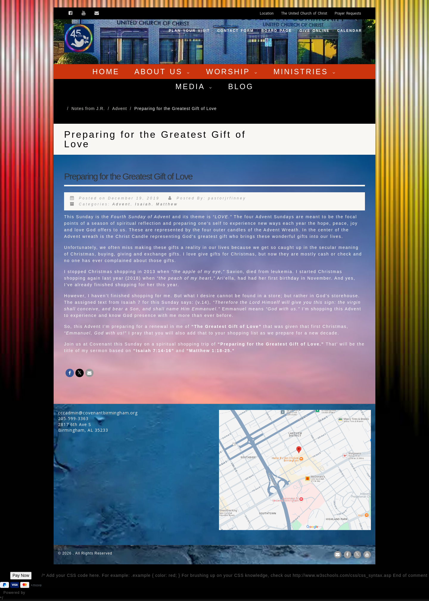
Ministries (305, 71)
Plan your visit (189, 31)
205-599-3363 (73, 418)
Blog (241, 86)
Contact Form (235, 31)
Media (194, 86)
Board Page (276, 31)
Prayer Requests (348, 13)
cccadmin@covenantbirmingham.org (98, 413)
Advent (121, 204)
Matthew (167, 204)
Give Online (314, 31)
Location (266, 13)
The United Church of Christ (304, 13)
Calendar (349, 31)
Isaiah (143, 204)
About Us (162, 71)
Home (105, 71)
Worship (232, 71)
